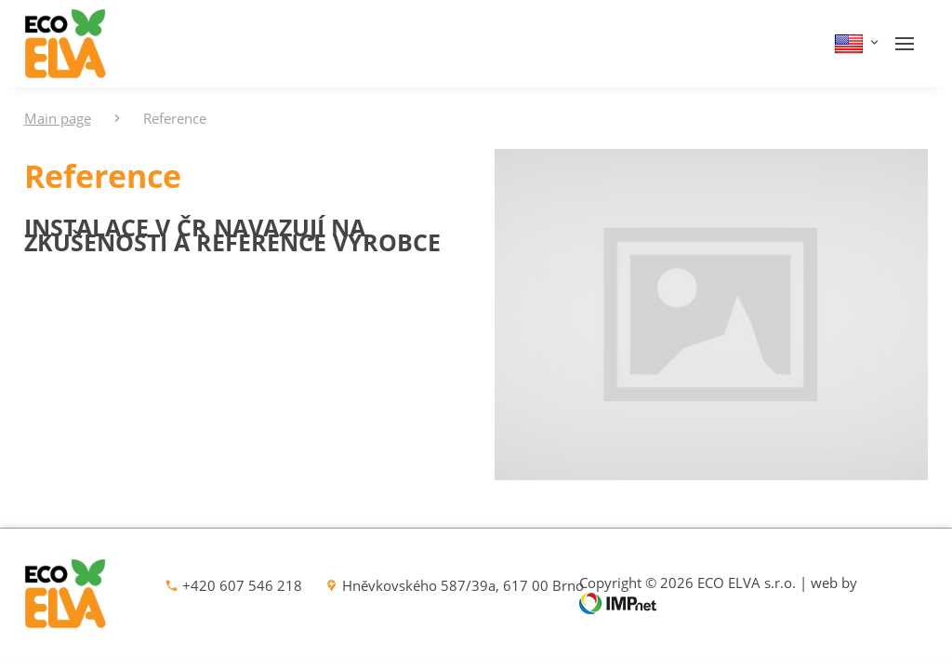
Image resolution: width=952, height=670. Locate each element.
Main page (57, 119)
